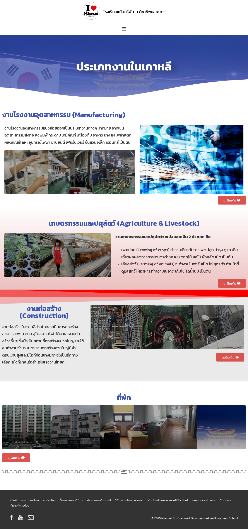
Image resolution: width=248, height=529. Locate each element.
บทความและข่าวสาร (204, 500)
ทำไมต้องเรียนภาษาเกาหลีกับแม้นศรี (167, 500)
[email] (31, 519)
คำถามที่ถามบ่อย (19, 505)
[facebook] (12, 519)
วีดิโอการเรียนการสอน (128, 500)
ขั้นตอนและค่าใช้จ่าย (71, 500)
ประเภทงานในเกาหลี (99, 500)
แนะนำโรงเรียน (30, 500)
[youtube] (21, 519)
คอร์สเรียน (49, 500)
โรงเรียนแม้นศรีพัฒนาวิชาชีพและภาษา (134, 12)
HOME (13, 500)
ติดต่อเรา (225, 500)
